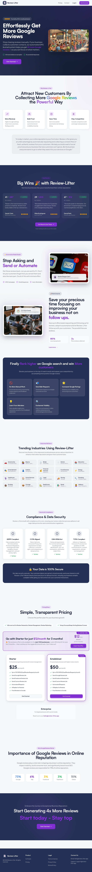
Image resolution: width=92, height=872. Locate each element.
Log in (74, 3)
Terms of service (53, 859)
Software (28, 859)
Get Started (84, 3)
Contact (66, 3)
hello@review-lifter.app (81, 858)
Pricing (60, 3)
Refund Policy (52, 865)
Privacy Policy (52, 862)
